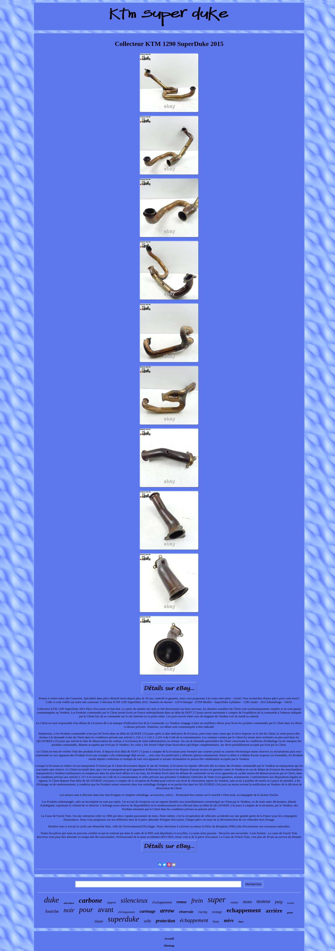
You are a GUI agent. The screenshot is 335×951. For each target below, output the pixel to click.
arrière (274, 911)
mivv (229, 920)
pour (86, 909)
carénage (147, 911)
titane (99, 921)
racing (202, 912)
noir (68, 910)
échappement (194, 920)
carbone (90, 900)
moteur (263, 901)
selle (147, 921)
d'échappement (126, 912)
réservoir (186, 912)
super (217, 899)
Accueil (169, 938)
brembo (290, 903)
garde (290, 912)
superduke (123, 919)
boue (216, 921)
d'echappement (162, 902)
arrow (167, 910)
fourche (52, 911)
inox (241, 921)
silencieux (134, 900)
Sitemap (169, 945)
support (111, 902)
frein (197, 900)
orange (217, 912)
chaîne (234, 902)
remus (181, 902)
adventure (69, 903)
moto (247, 901)
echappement (244, 910)
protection (165, 920)
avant (105, 910)
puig (279, 901)
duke (51, 899)
